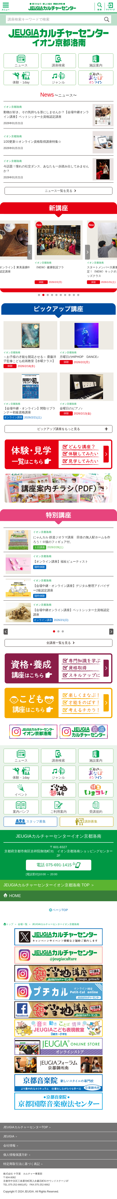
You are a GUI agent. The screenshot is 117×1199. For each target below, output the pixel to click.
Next (87, 252)
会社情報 (9, 1145)
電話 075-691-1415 (58, 865)
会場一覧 (22, 924)
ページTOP (60, 910)
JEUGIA (8, 1136)
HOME (12, 896)
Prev (29, 252)
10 (78, 295)
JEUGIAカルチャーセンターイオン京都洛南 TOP (46, 885)
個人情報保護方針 (15, 1154)
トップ (9, 924)
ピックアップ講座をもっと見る (72, 429)
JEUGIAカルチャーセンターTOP (25, 1127)
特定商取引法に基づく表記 (21, 1164)
